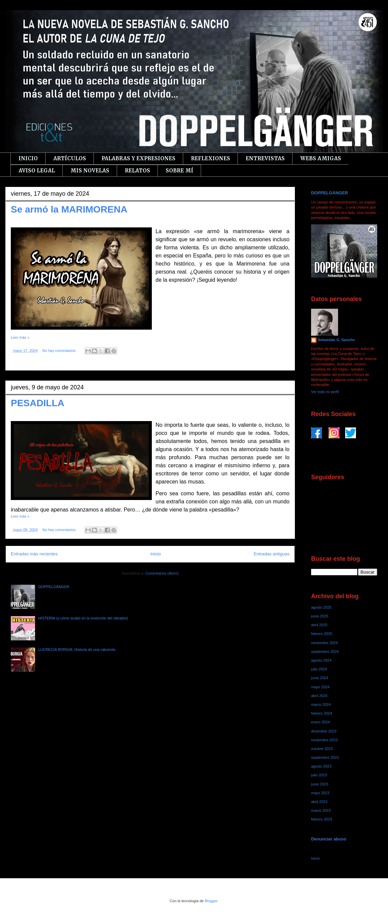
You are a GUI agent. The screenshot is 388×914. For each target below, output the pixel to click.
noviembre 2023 (324, 740)
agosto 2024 (321, 660)
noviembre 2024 (324, 643)
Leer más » (20, 337)
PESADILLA (37, 403)
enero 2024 (320, 722)
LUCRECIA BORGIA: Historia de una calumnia (76, 649)
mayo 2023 (320, 793)
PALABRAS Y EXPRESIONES (138, 158)
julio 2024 (319, 669)
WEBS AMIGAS (320, 158)
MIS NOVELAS (90, 170)
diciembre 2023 (323, 731)
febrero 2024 (321, 713)
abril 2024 (319, 696)
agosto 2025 (321, 607)
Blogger (211, 901)
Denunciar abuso (328, 838)
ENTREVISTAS (265, 158)
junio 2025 (319, 616)
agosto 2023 (321, 766)
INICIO (28, 158)
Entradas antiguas (271, 553)
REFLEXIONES (210, 158)
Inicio (155, 553)
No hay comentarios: (60, 351)
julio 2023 (319, 775)
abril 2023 (319, 802)
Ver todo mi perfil (325, 392)
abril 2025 (319, 625)
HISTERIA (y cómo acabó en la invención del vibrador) (83, 618)
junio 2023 (319, 784)
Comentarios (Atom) (161, 573)
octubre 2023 (322, 749)
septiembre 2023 (325, 757)
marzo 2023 (321, 810)
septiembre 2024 (325, 651)
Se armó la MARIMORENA (69, 209)
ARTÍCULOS (69, 158)
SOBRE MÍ (179, 170)
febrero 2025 (321, 634)
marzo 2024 (321, 704)
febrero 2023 (321, 819)
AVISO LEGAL (37, 170)
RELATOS (137, 170)
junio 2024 (319, 678)
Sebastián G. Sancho (336, 340)
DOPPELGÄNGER (53, 587)
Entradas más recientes (34, 553)
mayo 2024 (320, 687)
